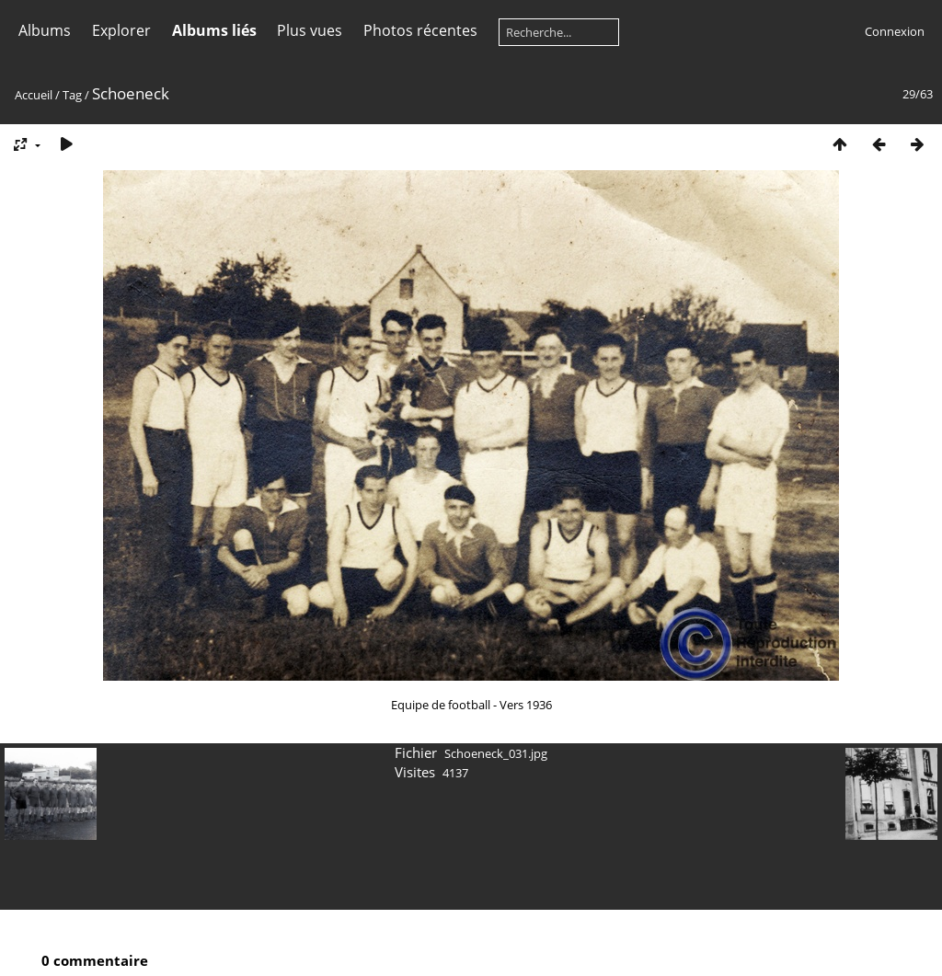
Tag (72, 94)
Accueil (33, 94)
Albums (44, 30)
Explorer (121, 30)
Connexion (895, 31)
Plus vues (309, 30)
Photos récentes (420, 30)
